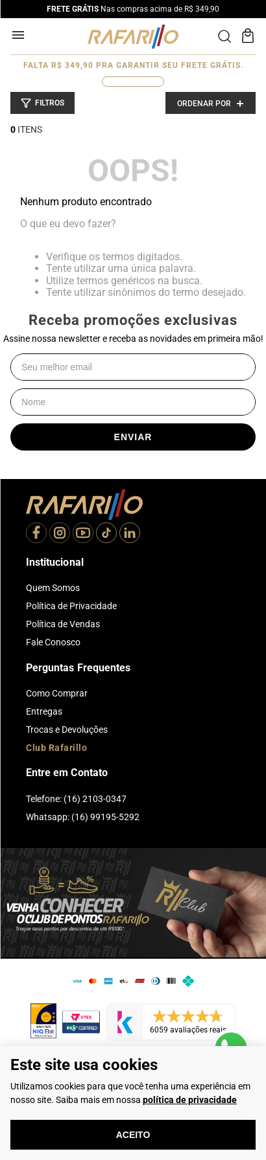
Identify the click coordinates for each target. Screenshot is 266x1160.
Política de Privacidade (71, 606)
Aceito (133, 1135)
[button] (42, 103)
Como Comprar (57, 693)
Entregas (44, 711)
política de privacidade (190, 1100)
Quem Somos (53, 588)
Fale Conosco (53, 642)
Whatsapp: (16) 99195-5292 (82, 817)
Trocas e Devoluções (67, 729)
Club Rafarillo (56, 747)
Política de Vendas (63, 624)
